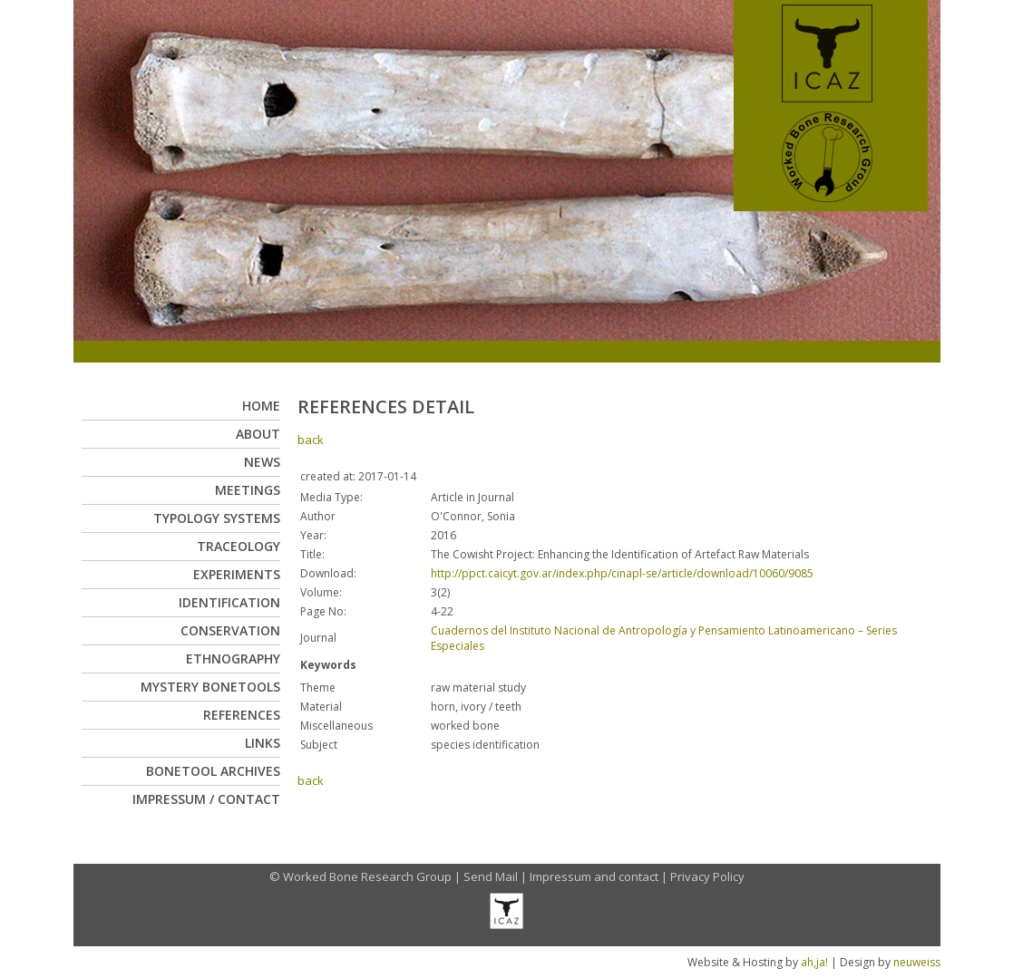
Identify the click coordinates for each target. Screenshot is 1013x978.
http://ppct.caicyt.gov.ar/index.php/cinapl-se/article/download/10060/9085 (622, 573)
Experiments (236, 574)
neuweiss (916, 962)
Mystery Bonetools (210, 686)
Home (261, 405)
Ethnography (233, 658)
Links (262, 742)
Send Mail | (496, 876)
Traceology (238, 546)
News (262, 461)
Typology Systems (216, 518)
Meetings (247, 490)
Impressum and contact (594, 876)
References (241, 714)
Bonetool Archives (213, 770)
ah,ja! (814, 962)
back (310, 439)
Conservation (230, 630)
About (258, 433)
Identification (229, 602)
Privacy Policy (707, 876)
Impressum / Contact (206, 799)
